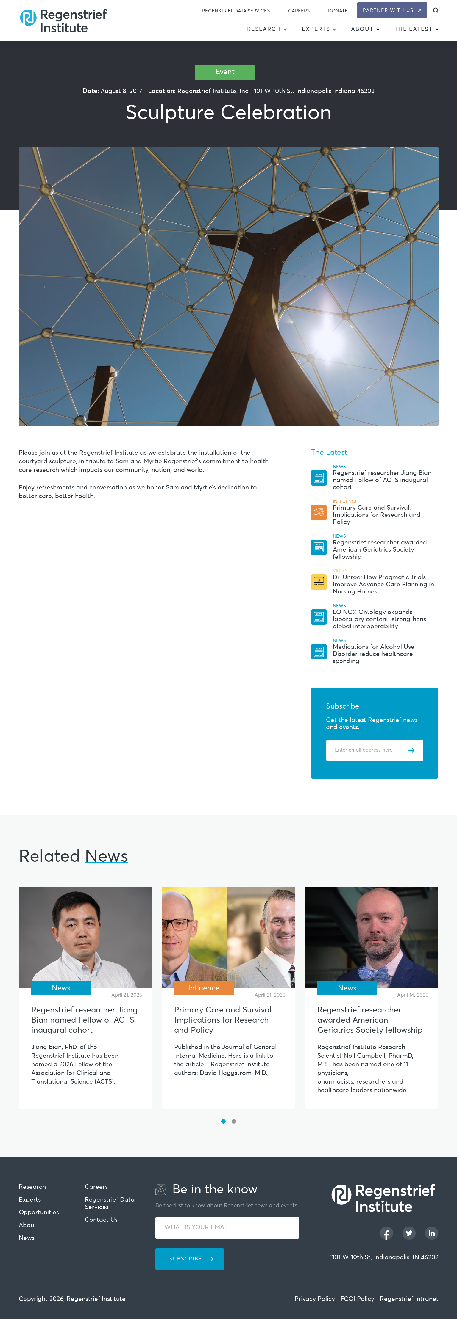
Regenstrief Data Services (236, 11)
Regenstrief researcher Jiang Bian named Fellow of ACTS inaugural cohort (382, 480)
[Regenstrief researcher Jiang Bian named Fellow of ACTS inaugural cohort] (85, 937)
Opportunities (39, 1213)
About (362, 29)
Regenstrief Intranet (409, 1299)
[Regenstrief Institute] (63, 20)
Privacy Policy (315, 1299)
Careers (299, 11)
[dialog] (436, 10)
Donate (338, 11)
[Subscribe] (410, 750)
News (27, 1238)
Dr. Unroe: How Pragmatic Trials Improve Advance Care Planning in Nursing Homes (383, 584)
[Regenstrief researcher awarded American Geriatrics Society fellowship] (372, 937)
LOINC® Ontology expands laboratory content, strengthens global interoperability (379, 619)
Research (264, 29)
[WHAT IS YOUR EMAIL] (227, 1228)
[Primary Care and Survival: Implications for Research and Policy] (228, 937)
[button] (285, 30)
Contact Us (101, 1220)
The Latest (413, 29)
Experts (316, 29)
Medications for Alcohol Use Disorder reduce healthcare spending (373, 654)
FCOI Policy (357, 1299)
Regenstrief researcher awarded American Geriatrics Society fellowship (380, 550)
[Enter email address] (371, 750)
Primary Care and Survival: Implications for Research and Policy (376, 515)
